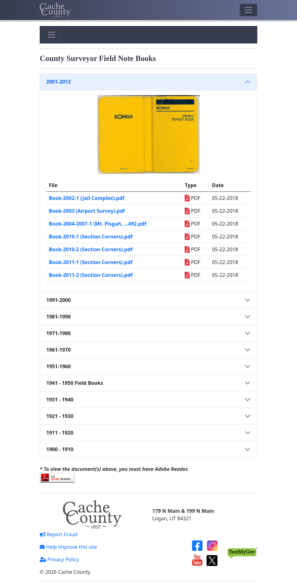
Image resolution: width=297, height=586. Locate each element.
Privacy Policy (59, 559)
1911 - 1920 (59, 432)
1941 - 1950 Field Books (74, 383)
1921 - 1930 (59, 416)
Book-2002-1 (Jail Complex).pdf (86, 198)
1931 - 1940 (59, 399)
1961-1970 (58, 349)
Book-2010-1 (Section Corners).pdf (91, 236)
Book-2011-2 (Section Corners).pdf (91, 275)
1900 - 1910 (59, 449)
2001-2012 (58, 81)
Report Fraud (59, 534)
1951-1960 (58, 366)
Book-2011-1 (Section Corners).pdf (91, 262)
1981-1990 (58, 316)
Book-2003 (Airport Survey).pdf (87, 210)
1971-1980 (58, 333)
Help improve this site (68, 546)
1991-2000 (58, 300)
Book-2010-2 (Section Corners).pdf (91, 249)
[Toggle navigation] (248, 10)
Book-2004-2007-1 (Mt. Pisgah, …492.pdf (97, 223)
